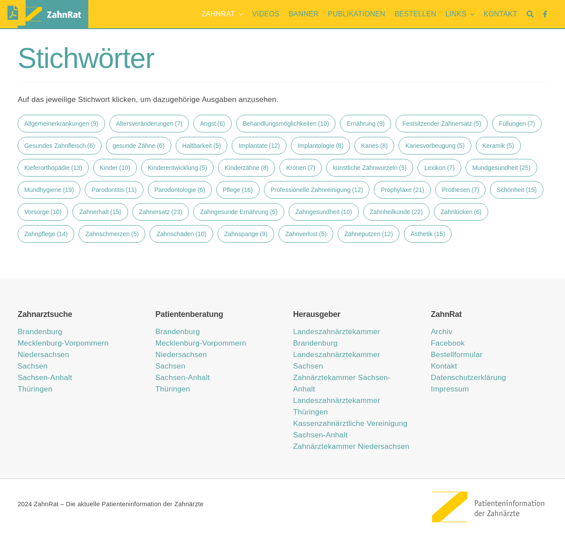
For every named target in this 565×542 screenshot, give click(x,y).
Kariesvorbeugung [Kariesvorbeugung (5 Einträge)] (434, 145)
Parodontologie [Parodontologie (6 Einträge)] (179, 189)
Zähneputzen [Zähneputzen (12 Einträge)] (368, 233)
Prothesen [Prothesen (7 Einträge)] (460, 189)
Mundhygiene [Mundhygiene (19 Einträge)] (49, 189)
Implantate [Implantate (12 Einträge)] (259, 145)
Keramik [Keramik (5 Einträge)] (498, 145)
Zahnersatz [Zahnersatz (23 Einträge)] (160, 211)
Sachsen (33, 366)
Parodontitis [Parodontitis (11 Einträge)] (113, 189)
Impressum (450, 389)
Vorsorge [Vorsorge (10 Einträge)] (42, 211)
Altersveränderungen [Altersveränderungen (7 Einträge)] (149, 123)
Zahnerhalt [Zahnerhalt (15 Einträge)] (100, 211)
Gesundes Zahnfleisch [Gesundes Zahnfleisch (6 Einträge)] (59, 145)
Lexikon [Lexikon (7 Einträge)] (439, 167)
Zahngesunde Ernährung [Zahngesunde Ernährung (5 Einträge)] (239, 211)
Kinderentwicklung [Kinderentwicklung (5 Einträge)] (177, 167)
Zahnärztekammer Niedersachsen (351, 446)
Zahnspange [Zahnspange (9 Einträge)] (245, 233)
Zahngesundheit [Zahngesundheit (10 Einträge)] (323, 211)
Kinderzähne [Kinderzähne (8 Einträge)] (246, 167)
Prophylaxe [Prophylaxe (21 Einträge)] (402, 189)
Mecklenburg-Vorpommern (63, 343)
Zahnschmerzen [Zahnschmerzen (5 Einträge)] (112, 233)
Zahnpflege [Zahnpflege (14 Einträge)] (46, 233)
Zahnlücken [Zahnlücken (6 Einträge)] (461, 211)
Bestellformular (456, 354)
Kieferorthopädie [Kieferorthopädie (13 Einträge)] (53, 167)
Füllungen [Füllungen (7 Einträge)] (517, 123)
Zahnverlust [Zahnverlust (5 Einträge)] (306, 233)
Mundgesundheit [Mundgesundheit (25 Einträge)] (501, 167)
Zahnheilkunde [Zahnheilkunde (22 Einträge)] (396, 211)
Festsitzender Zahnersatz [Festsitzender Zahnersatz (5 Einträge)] (441, 123)
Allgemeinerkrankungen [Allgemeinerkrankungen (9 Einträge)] (61, 123)
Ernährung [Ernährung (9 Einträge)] (365, 123)
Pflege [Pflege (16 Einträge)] (238, 189)
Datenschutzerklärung (468, 377)
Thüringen (35, 389)
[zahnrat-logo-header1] (53, 7)
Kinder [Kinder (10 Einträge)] (115, 167)
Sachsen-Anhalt (45, 377)
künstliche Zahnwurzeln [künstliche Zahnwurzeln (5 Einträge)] (370, 167)
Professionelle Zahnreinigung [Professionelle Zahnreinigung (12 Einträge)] (317, 189)
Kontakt (444, 366)
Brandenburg (40, 331)
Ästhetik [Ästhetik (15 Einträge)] (428, 233)
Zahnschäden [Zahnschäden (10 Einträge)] (181, 233)
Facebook (448, 343)
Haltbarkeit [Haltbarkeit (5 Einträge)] (201, 145)
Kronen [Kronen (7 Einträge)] (300, 167)
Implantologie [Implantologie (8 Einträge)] (320, 145)
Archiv (441, 331)
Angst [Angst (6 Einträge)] (212, 123)
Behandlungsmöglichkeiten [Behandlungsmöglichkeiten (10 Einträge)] (286, 123)
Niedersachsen (43, 354)
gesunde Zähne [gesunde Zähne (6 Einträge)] (139, 145)
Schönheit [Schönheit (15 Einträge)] (517, 189)
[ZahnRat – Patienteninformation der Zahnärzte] (489, 493)
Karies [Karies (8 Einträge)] (374, 145)
